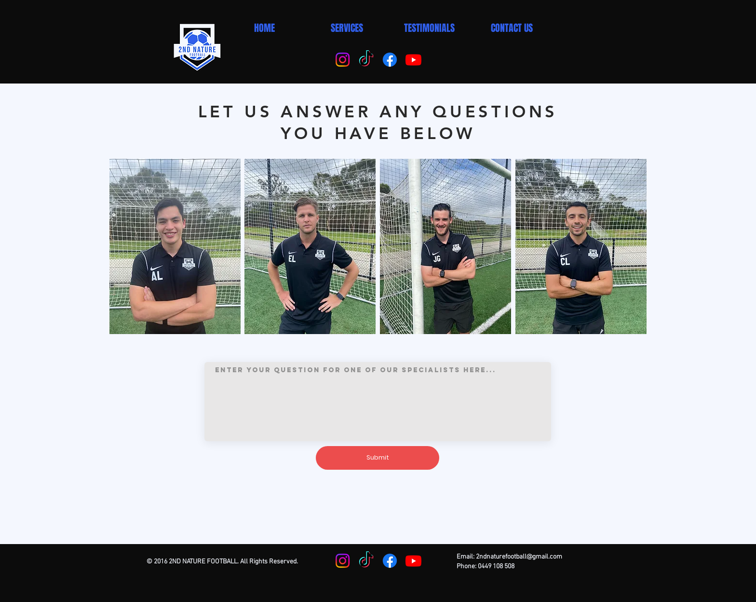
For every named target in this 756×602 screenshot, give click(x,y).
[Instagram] (342, 59)
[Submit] (377, 458)
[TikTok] (366, 59)
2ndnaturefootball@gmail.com (519, 557)
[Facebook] (389, 59)
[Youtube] (413, 59)
